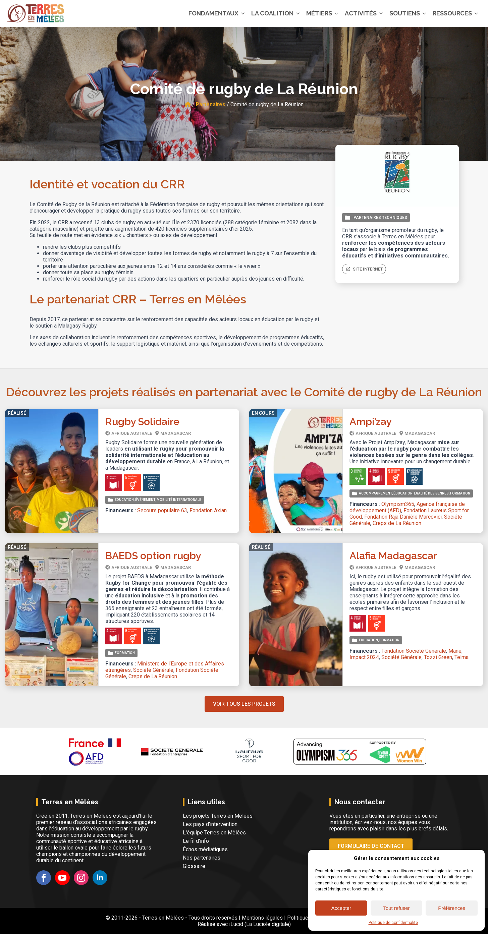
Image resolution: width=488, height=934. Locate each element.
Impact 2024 (364, 657)
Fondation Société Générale (413, 651)
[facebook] (43, 877)
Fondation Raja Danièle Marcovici (403, 517)
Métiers (319, 13)
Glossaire (194, 866)
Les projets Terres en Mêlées (218, 816)
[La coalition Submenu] (298, 13)
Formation (460, 493)
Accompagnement (375, 493)
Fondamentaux (213, 13)
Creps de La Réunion (397, 523)
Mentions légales (262, 918)
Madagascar (175, 433)
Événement (145, 500)
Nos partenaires (201, 858)
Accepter (341, 908)
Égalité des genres (431, 493)
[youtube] (62, 877)
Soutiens (404, 13)
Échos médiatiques (205, 849)
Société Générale (153, 670)
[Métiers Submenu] (336, 13)
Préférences (451, 908)
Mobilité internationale (179, 500)
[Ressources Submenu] (476, 13)
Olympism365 (397, 504)
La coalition (272, 13)
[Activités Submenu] (381, 13)
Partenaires (210, 104)
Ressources (452, 13)
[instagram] (81, 877)
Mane (455, 651)
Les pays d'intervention (210, 824)
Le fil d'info (196, 841)
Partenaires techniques (380, 217)
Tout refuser (396, 908)
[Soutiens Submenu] (424, 13)
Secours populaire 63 (162, 510)
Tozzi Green (438, 657)
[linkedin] (100, 877)
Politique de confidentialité (393, 922)
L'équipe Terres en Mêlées (214, 832)
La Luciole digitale (267, 924)
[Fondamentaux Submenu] (243, 13)
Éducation (124, 500)
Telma (461, 657)
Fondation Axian (208, 510)
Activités (361, 13)
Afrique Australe (131, 433)
